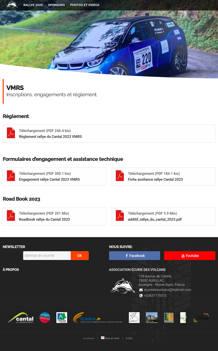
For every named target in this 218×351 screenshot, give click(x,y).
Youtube (190, 256)
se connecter (89, 338)
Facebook (134, 256)
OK (79, 256)
